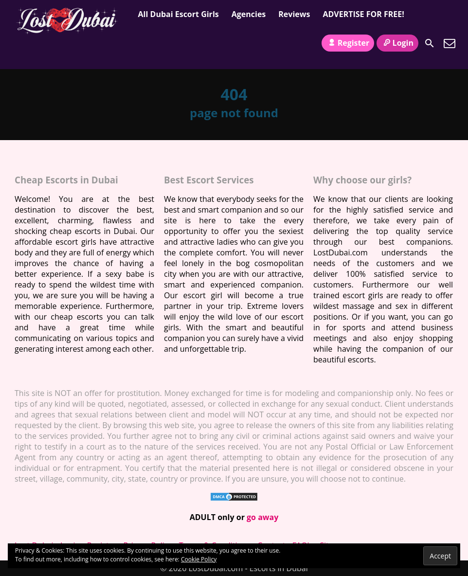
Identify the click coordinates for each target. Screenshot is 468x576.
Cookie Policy (198, 559)
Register (347, 42)
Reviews (294, 14)
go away (262, 517)
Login (397, 42)
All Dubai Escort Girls (178, 14)
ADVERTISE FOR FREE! (363, 14)
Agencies (249, 14)
